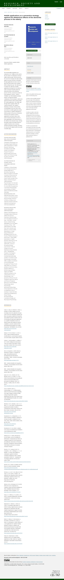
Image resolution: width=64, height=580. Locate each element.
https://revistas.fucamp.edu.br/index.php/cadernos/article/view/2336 (18, 501)
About (20, 8)
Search (26, 8)
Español (46, 17)
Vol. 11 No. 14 (15, 12)
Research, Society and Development (22, 4)
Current (8, 8)
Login (61, 1)
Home (3, 8)
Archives (15, 8)
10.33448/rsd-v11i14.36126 (32, 152)
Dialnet (37, 555)
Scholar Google (42, 555)
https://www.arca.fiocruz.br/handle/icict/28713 (14, 432)
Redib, (47, 555)
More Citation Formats (31, 160)
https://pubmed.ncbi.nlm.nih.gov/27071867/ (13, 543)
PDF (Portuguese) (32, 50)
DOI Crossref (32, 555)
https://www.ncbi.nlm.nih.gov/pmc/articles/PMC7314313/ (16, 516)
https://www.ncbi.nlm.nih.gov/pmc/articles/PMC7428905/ (16, 401)
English (46, 15)
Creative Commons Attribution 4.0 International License (33, 90)
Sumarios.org (27, 555)
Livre (50, 555)
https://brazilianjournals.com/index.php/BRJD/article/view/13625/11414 (19, 385)
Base (18, 555)
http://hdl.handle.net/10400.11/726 (11, 360)
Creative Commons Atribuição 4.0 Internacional (32, 561)
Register (56, 1)
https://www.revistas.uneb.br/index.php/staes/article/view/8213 (17, 461)
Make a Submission (50, 24)
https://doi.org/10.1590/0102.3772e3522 (12, 492)
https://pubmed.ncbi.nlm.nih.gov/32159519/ (13, 533)
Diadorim (21, 555)
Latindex (54, 555)
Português (47, 18)
